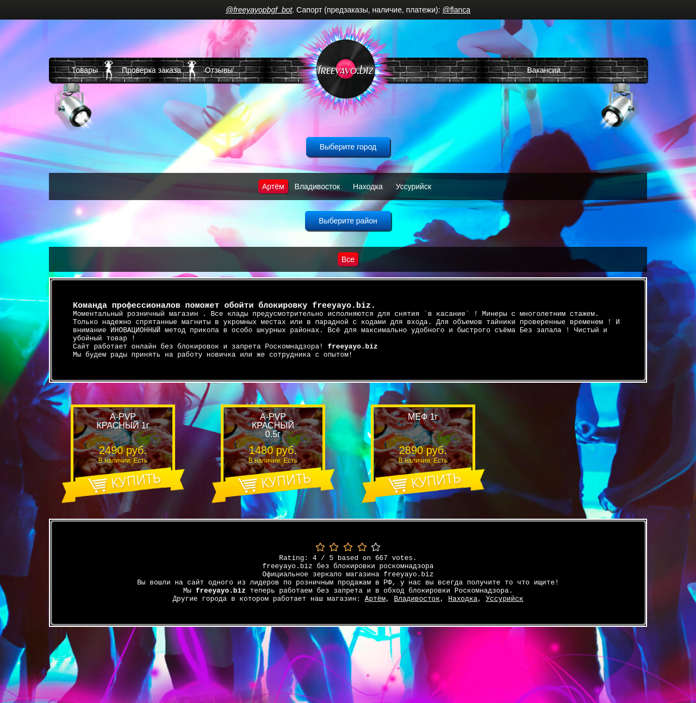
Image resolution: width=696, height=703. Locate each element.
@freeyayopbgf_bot (259, 9)
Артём (273, 186)
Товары (85, 70)
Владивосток (317, 186)
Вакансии (544, 70)
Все (348, 259)
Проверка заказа (151, 70)
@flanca (456, 9)
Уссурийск (413, 186)
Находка (368, 186)
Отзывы (219, 70)
